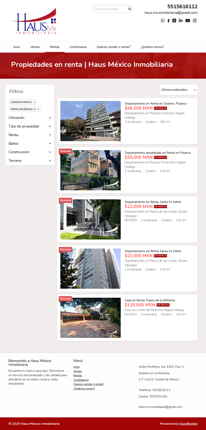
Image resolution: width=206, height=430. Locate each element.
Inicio (16, 47)
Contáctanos (78, 47)
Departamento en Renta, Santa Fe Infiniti (153, 202)
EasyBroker (189, 423)
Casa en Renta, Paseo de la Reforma (150, 300)
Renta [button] (30, 135)
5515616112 (182, 6)
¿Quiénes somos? (152, 47)
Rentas (55, 47)
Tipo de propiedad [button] (30, 126)
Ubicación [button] (30, 118)
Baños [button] (30, 144)
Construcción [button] (30, 152)
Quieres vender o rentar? (114, 47)
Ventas (35, 47)
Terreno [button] (30, 161)
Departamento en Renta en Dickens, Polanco (156, 104)
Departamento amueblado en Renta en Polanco (158, 153)
